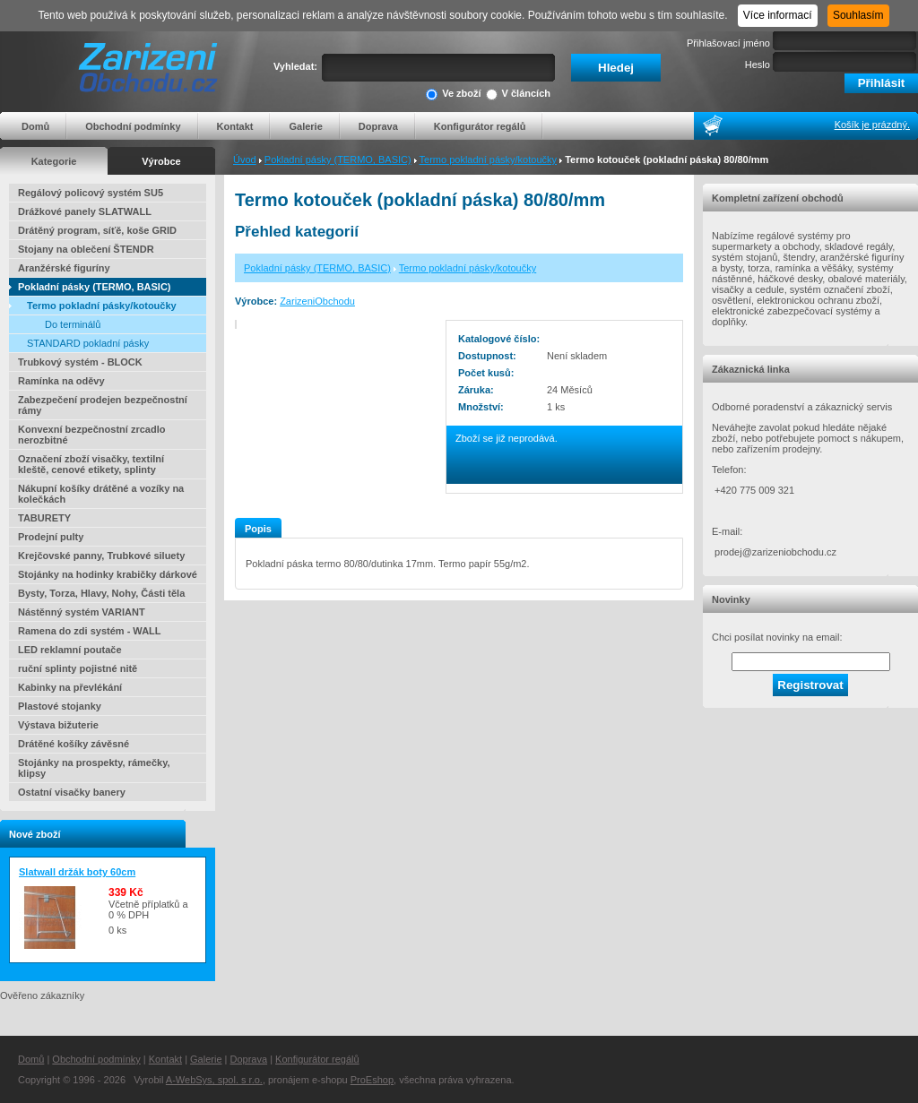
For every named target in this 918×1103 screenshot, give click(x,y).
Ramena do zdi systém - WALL (89, 630)
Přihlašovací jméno (728, 43)
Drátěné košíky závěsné (73, 743)
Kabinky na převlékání (70, 687)
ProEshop (372, 1079)
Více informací (777, 15)
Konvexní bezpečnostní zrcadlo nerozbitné (91, 434)
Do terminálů (72, 324)
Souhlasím (858, 15)
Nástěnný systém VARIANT (81, 612)
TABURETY (44, 518)
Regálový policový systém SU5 (90, 192)
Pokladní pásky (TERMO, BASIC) (337, 159)
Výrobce (161, 161)
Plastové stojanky (59, 706)
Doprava (378, 126)
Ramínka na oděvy (61, 380)
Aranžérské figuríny (64, 268)
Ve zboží (453, 94)
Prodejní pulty (50, 536)
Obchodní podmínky (132, 126)
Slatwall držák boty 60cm (77, 871)
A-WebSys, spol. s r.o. (214, 1079)
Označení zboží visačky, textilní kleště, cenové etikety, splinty (91, 464)
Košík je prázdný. (872, 124)
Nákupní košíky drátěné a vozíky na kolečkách (101, 493)
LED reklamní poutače (70, 649)
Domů (35, 126)
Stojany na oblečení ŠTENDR (86, 249)
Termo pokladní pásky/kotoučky (488, 159)
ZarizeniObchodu (317, 301)
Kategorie (54, 161)
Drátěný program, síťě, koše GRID (97, 230)
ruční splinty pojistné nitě (77, 668)
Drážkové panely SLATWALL (85, 211)
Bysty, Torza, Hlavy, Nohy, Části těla (101, 593)
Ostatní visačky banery (72, 792)
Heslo (757, 64)
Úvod (244, 159)
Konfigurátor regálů (480, 126)
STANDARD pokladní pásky (88, 343)
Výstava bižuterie (58, 725)
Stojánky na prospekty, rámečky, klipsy (94, 768)
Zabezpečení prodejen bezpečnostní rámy (102, 405)
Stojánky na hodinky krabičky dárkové (107, 574)
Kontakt (235, 126)
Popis (258, 528)
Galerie (305, 126)
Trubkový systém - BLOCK (80, 362)
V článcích (518, 94)
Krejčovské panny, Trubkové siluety (101, 555)
